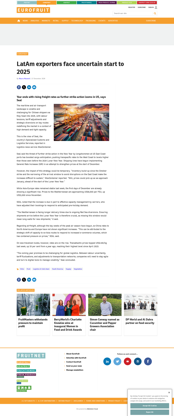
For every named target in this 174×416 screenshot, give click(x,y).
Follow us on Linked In (107, 361)
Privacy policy (114, 401)
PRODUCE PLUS (127, 3)
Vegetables (78, 269)
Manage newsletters (74, 370)
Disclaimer (78, 401)
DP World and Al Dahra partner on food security (140, 321)
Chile (22, 269)
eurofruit (46, 3)
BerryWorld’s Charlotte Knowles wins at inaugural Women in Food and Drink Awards (68, 325)
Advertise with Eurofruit (76, 358)
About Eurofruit (72, 353)
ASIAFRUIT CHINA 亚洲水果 (147, 3)
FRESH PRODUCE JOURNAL (106, 3)
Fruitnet (27, 3)
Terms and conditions (95, 401)
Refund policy (64, 401)
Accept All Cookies (150, 410)
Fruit (28, 269)
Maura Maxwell (24, 78)
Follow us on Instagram (138, 361)
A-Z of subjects (28, 401)
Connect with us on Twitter (117, 361)
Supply (68, 269)
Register (131, 7)
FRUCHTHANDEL (87, 3)
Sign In (151, 7)
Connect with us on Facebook (148, 361)
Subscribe (142, 7)
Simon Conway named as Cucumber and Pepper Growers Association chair (104, 325)
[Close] (169, 397)
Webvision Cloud (92, 409)
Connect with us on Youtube (127, 361)
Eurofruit (22, 54)
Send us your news (74, 366)
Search (155, 13)
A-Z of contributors (46, 401)
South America (57, 269)
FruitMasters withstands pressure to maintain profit (33, 323)
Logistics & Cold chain (41, 269)
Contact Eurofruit (73, 362)
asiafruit (66, 3)
